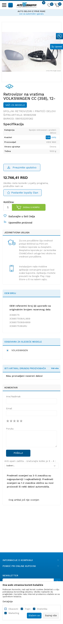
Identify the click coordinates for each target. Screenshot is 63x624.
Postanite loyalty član (24, 192)
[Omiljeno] (49, 5)
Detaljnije (8, 601)
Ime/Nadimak (13, 396)
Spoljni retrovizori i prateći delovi (29, 111)
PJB (48, 137)
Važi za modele (15, 105)
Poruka (9, 428)
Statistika (42, 609)
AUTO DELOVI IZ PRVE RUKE (31, 11)
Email (9, 408)
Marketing (13, 613)
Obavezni (13, 609)
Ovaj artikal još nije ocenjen (24, 499)
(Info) (53, 137)
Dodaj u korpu (31, 207)
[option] (31, 12)
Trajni (27, 609)
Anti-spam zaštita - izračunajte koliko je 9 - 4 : (30, 461)
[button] (10, 5)
